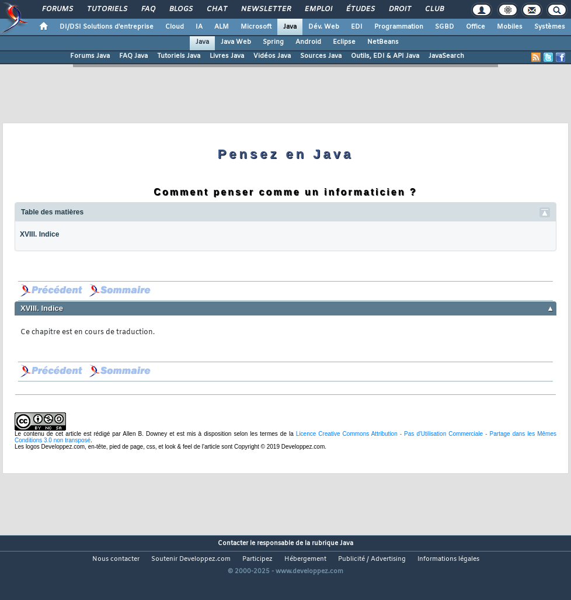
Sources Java (321, 56)
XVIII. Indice (39, 234)
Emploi (318, 9)
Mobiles (510, 27)
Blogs (180, 9)
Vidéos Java (272, 56)
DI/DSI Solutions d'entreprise (107, 27)
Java (290, 27)
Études (359, 9)
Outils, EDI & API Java (385, 56)
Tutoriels (106, 9)
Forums (57, 9)
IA (199, 27)
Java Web (236, 42)
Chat (216, 9)
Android (308, 42)
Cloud (174, 27)
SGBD (444, 27)
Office (475, 27)
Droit (399, 9)
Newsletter (265, 9)
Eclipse (344, 42)
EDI (357, 27)
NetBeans (383, 42)
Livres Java (227, 56)
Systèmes (549, 27)
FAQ (148, 9)
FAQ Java (133, 56)
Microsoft (256, 27)
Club (433, 9)
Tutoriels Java (178, 56)
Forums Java (90, 56)
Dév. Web (323, 27)
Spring (273, 42)
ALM (221, 27)
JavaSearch (446, 56)
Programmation (398, 27)
